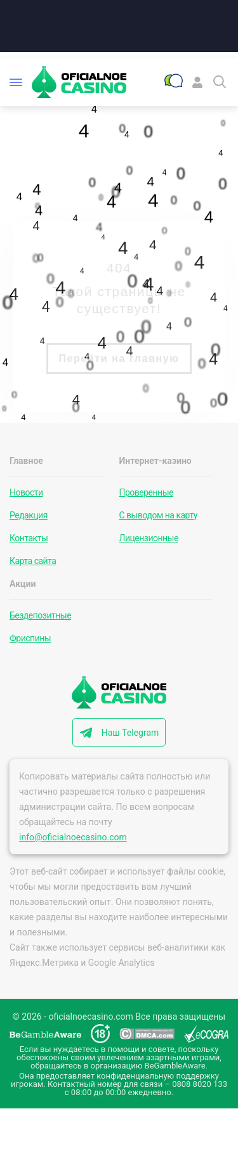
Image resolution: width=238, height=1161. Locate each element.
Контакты (29, 538)
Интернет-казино (155, 461)
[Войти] (197, 81)
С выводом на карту (158, 515)
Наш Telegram (130, 733)
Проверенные (146, 492)
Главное (26, 461)
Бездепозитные (40, 615)
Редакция (29, 515)
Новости (26, 492)
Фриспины (30, 638)
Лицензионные (148, 538)
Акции (23, 584)
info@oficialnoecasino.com (73, 837)
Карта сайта (33, 561)
